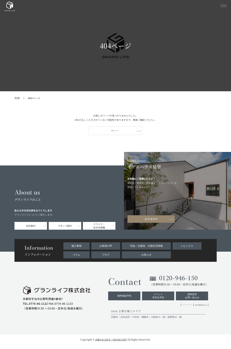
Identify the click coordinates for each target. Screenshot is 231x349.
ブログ (105, 256)
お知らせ (146, 256)
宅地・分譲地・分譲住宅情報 (146, 246)
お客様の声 (105, 246)
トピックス (187, 246)
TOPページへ (115, 131)
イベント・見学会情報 (99, 227)
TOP (17, 98)
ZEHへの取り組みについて (193, 309)
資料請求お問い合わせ (191, 299)
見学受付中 (152, 220)
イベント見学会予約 (156, 299)
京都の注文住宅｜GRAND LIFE (111, 343)
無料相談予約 (121, 299)
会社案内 (30, 227)
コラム (76, 256)
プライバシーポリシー (163, 309)
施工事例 (76, 246)
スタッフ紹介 (65, 227)
